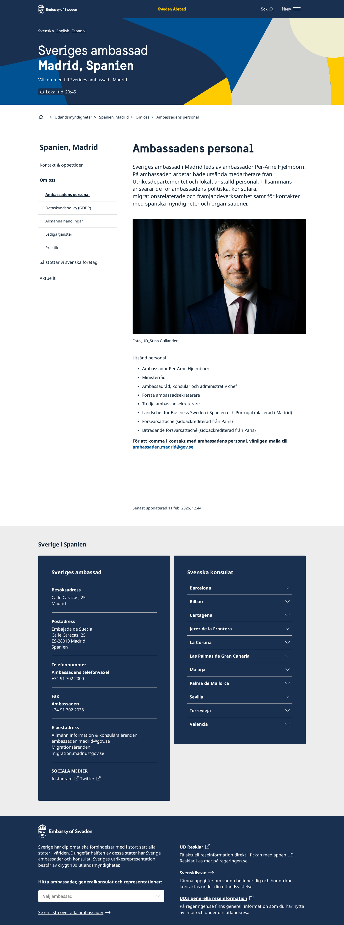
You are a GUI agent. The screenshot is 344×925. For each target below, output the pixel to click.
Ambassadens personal (67, 194)
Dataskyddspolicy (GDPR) (68, 207)
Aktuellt (48, 278)
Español (79, 30)
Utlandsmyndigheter (73, 117)
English (62, 30)
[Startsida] (43, 117)
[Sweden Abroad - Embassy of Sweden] (62, 9)
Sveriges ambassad (93, 58)
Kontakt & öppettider (61, 165)
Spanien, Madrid (114, 117)
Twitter (87, 778)
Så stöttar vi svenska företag (68, 262)
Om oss (143, 117)
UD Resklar (191, 847)
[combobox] (101, 896)
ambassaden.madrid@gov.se (163, 447)
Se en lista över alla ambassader (70, 912)
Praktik (51, 247)
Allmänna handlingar (64, 221)
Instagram (62, 778)
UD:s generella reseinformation (213, 898)
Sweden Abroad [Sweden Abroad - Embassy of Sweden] (172, 9)
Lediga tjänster (58, 234)
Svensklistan (193, 873)
